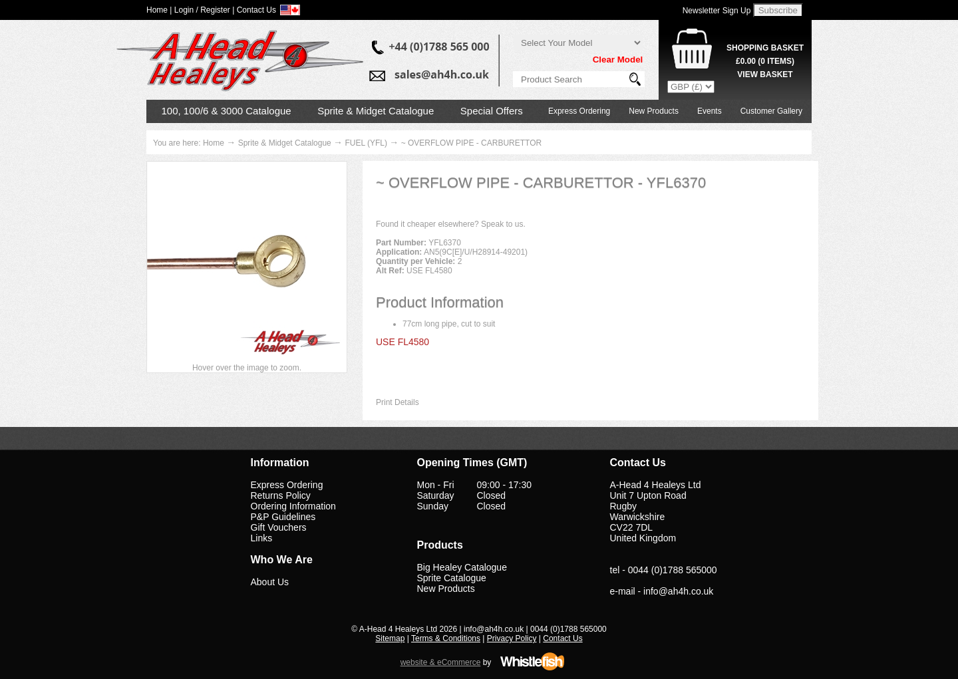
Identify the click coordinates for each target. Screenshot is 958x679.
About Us (270, 582)
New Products (654, 111)
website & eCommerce (440, 662)
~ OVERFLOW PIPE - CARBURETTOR (471, 143)
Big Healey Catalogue (462, 567)
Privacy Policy (512, 638)
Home (213, 143)
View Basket (764, 74)
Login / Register (202, 10)
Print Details (397, 402)
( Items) (765, 61)
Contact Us (562, 638)
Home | (159, 10)
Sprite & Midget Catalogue (375, 110)
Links (262, 538)
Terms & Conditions (445, 638)
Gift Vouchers (279, 527)
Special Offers (491, 110)
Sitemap (389, 638)
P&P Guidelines (283, 516)
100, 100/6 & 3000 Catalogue (226, 110)
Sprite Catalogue (451, 578)
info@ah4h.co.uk (678, 591)
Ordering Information (293, 506)
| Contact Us (254, 10)
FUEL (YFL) (366, 143)
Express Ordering (579, 111)
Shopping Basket (765, 48)
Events (709, 111)
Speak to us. (503, 224)
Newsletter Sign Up (717, 10)
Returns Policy (281, 495)
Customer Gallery (771, 111)
